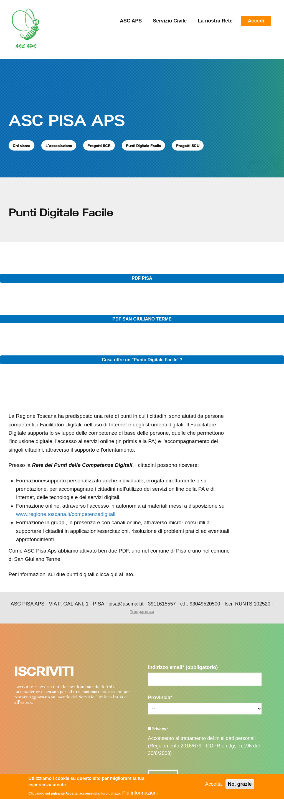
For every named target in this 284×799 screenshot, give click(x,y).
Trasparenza (142, 611)
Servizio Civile (170, 21)
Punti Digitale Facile (143, 145)
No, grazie (240, 784)
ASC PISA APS (67, 120)
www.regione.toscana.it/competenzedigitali (65, 514)
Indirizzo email (183, 667)
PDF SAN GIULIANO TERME (141, 319)
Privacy (159, 728)
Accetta (213, 784)
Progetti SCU (187, 145)
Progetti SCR (99, 145)
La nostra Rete (215, 21)
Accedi (256, 21)
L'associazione (58, 145)
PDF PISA (142, 278)
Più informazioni (140, 793)
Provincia (160, 697)
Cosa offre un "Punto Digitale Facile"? (142, 359)
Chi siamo (21, 145)
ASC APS (131, 21)
